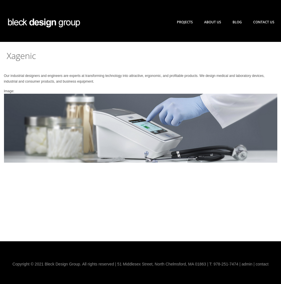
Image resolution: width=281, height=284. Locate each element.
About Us (212, 22)
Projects (185, 22)
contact (262, 264)
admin (246, 264)
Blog (237, 22)
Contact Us (263, 22)
